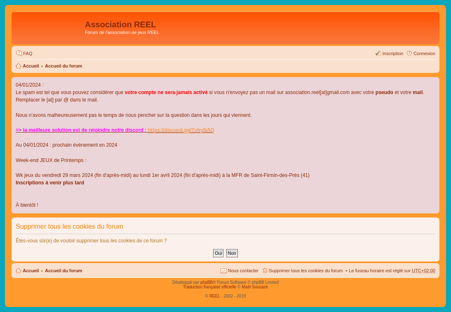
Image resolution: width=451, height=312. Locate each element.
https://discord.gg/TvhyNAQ (181, 130)
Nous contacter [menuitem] (243, 270)
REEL (214, 296)
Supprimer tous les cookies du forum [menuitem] (306, 270)
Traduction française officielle (209, 287)
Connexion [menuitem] (424, 53)
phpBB (206, 282)
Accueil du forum (63, 65)
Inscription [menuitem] (392, 53)
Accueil (31, 65)
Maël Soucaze (255, 287)
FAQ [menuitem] (27, 53)
